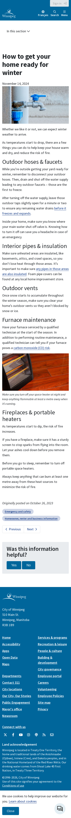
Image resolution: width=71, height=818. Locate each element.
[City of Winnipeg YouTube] (21, 735)
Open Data (10, 657)
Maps (5, 664)
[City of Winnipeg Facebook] (13, 735)
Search (55, 13)
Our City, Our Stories (16, 696)
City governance (49, 669)
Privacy (43, 709)
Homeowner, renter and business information (31, 518)
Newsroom (10, 716)
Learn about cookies (23, 801)
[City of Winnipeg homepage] (14, 599)
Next (30, 529)
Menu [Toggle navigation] (64, 13)
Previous (15, 529)
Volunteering (47, 689)
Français (43, 15)
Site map (44, 702)
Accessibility (11, 644)
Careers (43, 682)
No (29, 565)
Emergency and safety (18, 511)
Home (6, 637)
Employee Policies (51, 696)
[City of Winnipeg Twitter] (5, 735)
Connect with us (14, 727)
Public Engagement (16, 702)
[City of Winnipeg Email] (52, 735)
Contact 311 (11, 682)
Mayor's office (12, 709)
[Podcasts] (36, 735)
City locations (12, 689)
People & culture (50, 651)
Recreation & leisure (52, 644)
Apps (5, 651)
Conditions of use (13, 785)
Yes (14, 565)
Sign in (57, 3)
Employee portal (50, 676)
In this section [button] (18, 31)
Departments (11, 676)
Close (10, 811)
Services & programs (52, 637)
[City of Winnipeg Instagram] (28, 735)
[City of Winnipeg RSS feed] (44, 735)
